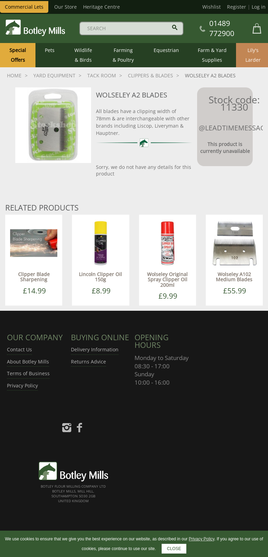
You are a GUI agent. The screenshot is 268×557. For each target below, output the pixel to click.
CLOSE (174, 548)
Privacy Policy (22, 385)
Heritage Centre (101, 6)
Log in (259, 6)
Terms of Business (28, 373)
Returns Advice (88, 361)
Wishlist (211, 6)
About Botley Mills (28, 361)
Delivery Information (95, 349)
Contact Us (19, 349)
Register (236, 6)
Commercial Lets (24, 6)
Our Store (65, 6)
